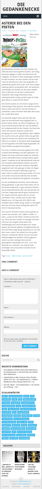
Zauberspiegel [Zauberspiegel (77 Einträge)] (24, 438)
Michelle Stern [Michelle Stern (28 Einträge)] (27, 415)
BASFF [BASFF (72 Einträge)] (26, 396)
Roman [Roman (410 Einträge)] (24, 425)
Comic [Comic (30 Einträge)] (14, 399)
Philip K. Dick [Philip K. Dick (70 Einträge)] (21, 422)
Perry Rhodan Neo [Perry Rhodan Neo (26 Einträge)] (8, 422)
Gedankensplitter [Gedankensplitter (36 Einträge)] (8, 406)
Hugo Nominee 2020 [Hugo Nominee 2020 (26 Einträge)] (28, 409)
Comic (8, 256)
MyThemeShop (24, 484)
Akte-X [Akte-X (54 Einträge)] (4, 396)
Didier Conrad (16, 256)
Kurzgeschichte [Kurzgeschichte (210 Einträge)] (23, 412)
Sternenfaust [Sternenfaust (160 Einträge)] (21, 435)
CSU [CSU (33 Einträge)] (20, 399)
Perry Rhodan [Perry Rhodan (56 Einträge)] (7, 419)
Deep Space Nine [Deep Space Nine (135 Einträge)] (29, 399)
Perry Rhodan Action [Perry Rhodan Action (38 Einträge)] (21, 419)
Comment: (8, 286)
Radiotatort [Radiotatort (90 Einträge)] (6, 425)
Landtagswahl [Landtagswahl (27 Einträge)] (7, 415)
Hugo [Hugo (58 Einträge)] (4, 409)
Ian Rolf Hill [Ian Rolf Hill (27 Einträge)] (6, 412)
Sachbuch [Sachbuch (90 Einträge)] (5, 428)
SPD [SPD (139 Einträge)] (13, 432)
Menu (5, 16)
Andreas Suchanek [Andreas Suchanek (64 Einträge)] (15, 396)
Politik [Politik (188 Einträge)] (31, 422)
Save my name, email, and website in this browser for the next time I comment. (21, 340)
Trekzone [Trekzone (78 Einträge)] (31, 435)
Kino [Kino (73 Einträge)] (14, 412)
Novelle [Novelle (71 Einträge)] (36, 415)
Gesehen (36, 486)
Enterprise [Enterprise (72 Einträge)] (5, 403)
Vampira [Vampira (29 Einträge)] (5, 438)
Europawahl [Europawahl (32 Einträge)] (16, 403)
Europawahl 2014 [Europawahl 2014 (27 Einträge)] (28, 403)
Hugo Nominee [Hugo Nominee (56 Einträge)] (13, 409)
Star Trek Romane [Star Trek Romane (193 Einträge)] (8, 435)
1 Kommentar (32, 31)
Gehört (27, 486)
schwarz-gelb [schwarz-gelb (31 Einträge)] (31, 428)
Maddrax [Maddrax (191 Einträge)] (17, 415)
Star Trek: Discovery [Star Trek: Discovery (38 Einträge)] (24, 432)
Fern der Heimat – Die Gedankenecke (16, 385)
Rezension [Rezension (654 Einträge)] (15, 425)
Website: (7, 327)
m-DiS (4, 31)
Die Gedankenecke (21, 7)
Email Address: (9, 317)
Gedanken (16, 486)
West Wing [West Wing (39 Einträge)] (13, 438)
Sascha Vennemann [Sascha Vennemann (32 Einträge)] (17, 428)
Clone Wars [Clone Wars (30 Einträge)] (6, 399)
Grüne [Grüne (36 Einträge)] (18, 406)
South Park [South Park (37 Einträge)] (6, 432)
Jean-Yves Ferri (27, 256)
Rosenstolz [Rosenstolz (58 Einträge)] (32, 425)
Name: (6, 307)
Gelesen (23, 31)
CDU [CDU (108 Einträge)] (32, 396)
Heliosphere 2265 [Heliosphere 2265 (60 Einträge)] (29, 406)
